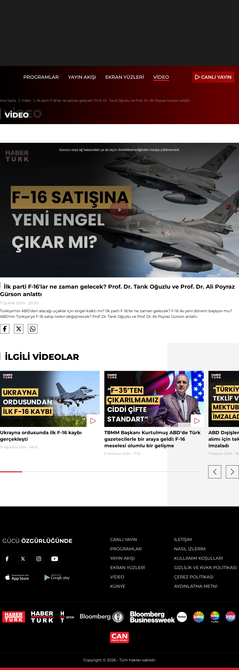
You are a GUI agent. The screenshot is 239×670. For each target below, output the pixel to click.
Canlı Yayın (123, 539)
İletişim (183, 539)
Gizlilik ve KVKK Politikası (205, 567)
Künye (117, 586)
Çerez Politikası (193, 577)
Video (161, 77)
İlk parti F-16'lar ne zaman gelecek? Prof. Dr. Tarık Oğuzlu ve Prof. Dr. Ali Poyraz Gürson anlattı (113, 100)
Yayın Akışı (82, 77)
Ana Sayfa (10, 100)
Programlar (41, 77)
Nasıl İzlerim (190, 549)
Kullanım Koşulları (198, 558)
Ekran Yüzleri (124, 77)
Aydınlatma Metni (195, 586)
